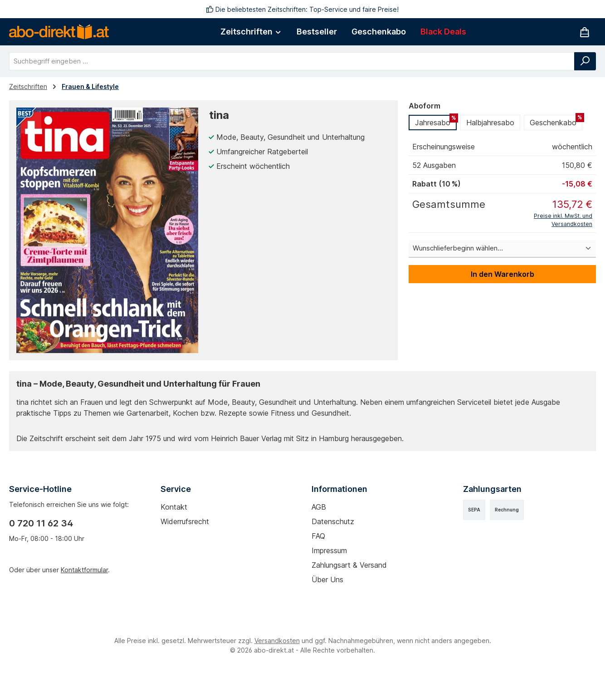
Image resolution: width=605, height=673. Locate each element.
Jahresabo (436, 121)
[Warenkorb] (584, 32)
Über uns (327, 579)
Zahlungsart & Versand (349, 565)
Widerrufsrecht (185, 521)
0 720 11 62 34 (41, 523)
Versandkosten (277, 640)
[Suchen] (585, 61)
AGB (319, 506)
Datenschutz (333, 521)
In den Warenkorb (502, 274)
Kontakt (174, 506)
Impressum (329, 550)
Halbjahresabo (490, 122)
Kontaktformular (84, 570)
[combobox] (292, 61)
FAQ (318, 535)
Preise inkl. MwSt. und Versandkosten (563, 219)
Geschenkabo (556, 121)
